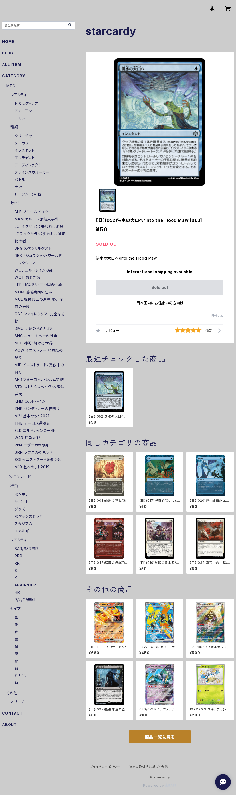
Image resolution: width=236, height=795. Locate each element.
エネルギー (24, 531)
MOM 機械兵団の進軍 (33, 292)
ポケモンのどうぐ (28, 516)
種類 (14, 127)
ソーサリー (23, 143)
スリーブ (17, 701)
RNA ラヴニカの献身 (32, 445)
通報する (217, 316)
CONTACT (12, 713)
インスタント (25, 150)
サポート (22, 502)
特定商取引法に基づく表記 (148, 767)
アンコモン (23, 111)
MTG (10, 86)
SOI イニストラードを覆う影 (38, 459)
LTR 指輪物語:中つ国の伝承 (38, 284)
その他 (11, 693)
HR (17, 592)
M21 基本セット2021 (32, 416)
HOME (8, 41)
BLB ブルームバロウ (31, 212)
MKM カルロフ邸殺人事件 (37, 219)
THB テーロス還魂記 (33, 423)
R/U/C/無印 (25, 599)
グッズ (20, 509)
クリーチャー (25, 136)
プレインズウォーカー (32, 172)
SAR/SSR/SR (26, 548)
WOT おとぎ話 (27, 277)
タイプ (15, 608)
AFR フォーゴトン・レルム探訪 (39, 379)
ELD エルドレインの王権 (35, 430)
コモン (20, 118)
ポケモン (22, 494)
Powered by (160, 785)
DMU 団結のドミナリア (34, 328)
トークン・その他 (28, 194)
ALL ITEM (11, 64)
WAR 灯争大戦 (27, 438)
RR (17, 563)
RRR (18, 556)
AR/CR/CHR (25, 585)
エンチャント (25, 157)
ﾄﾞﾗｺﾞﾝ (20, 675)
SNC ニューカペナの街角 (36, 335)
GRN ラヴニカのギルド (33, 452)
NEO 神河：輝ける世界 (34, 343)
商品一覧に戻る (160, 737)
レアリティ (18, 94)
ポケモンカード (18, 477)
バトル (20, 179)
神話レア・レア (26, 103)
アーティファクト (28, 165)
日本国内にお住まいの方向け (159, 303)
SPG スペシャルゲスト (33, 248)
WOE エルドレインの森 (34, 270)
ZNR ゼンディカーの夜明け (37, 408)
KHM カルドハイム (30, 401)
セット (15, 203)
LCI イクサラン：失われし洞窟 (39, 226)
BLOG (7, 53)
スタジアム (23, 523)
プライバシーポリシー (105, 767)
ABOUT (9, 724)
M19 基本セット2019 (32, 467)
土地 (18, 187)
